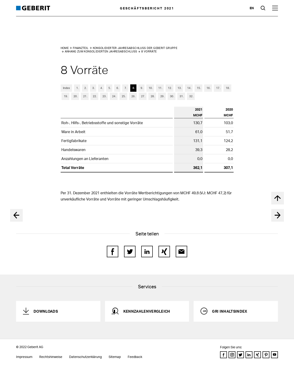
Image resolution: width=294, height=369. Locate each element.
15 (198, 88)
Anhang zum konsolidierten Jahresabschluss (101, 51)
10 (150, 88)
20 (75, 96)
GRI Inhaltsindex (229, 311)
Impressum (24, 357)
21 (84, 96)
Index (66, 88)
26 (133, 96)
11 (159, 88)
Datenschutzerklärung (85, 357)
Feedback (135, 357)
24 (113, 96)
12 (169, 88)
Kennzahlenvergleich (146, 311)
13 (179, 88)
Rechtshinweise (50, 357)
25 (123, 96)
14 (188, 88)
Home (65, 48)
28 (152, 96)
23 (104, 96)
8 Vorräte (149, 51)
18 (227, 88)
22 (94, 96)
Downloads (46, 311)
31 (181, 96)
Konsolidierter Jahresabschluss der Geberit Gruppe (135, 48)
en (252, 8)
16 (208, 88)
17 (217, 88)
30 (171, 96)
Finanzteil (81, 48)
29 (162, 96)
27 (142, 96)
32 (190, 96)
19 (65, 96)
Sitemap (115, 357)
